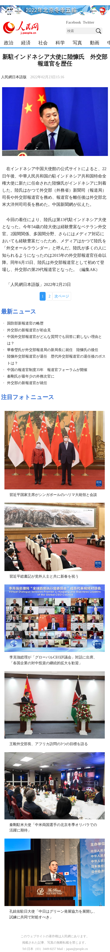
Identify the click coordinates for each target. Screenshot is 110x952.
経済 (25, 42)
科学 (60, 42)
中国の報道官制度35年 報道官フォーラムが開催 (47, 370)
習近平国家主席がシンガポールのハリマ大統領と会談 (53, 495)
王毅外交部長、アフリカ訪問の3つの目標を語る (48, 744)
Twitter (88, 22)
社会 (43, 42)
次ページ (61, 296)
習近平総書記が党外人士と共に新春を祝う (44, 576)
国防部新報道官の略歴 (25, 323)
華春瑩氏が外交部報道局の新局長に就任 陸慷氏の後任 (52, 350)
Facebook (73, 22)
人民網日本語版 (14, 77)
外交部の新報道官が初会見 (29, 330)
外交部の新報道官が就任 (27, 383)
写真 (77, 42)
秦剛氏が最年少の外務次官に (30, 376)
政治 (8, 42)
